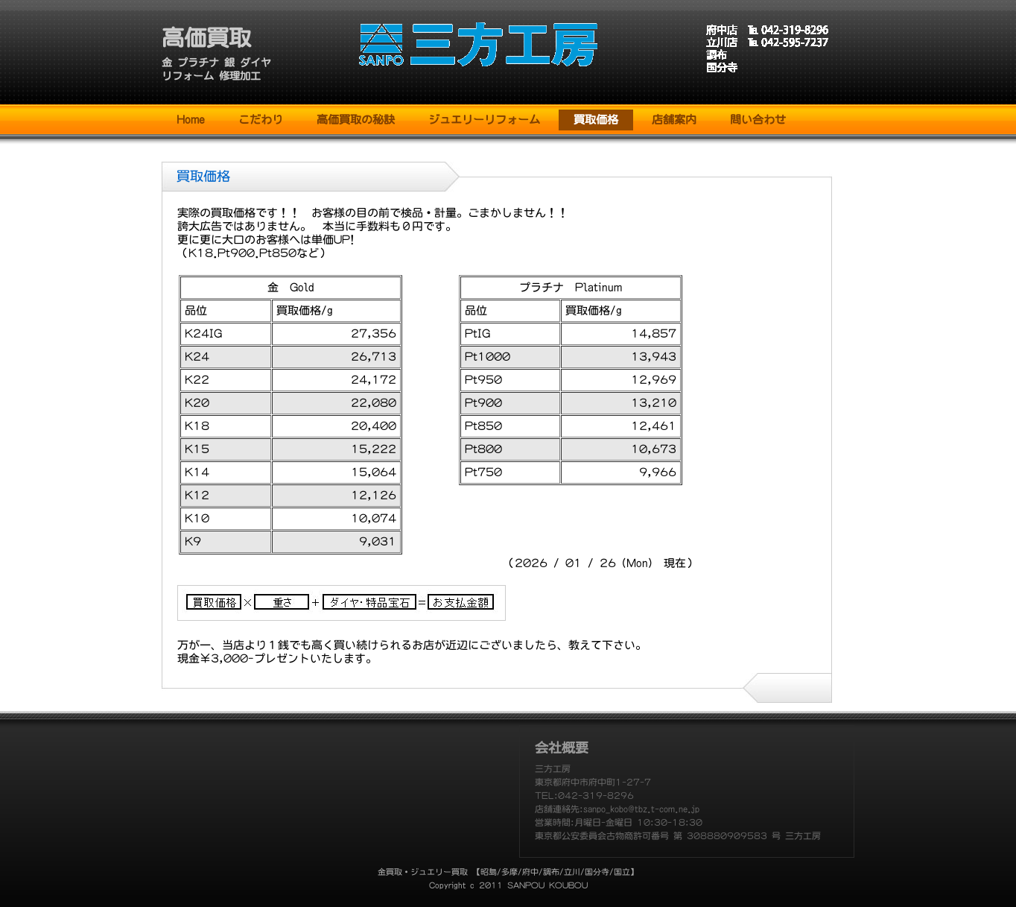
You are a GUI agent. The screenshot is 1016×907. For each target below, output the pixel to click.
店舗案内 (674, 119)
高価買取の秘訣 (356, 119)
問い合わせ (758, 119)
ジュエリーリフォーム (484, 119)
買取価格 (596, 119)
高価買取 (206, 38)
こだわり (260, 119)
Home (191, 119)
